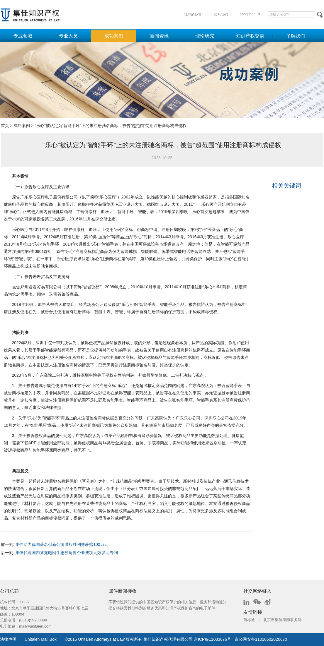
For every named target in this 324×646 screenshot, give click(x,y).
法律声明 (8, 639)
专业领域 (22, 35)
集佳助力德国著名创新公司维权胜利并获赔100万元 (61, 544)
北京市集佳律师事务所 (282, 620)
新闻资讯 (159, 35)
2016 (72, 639)
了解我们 (295, 35)
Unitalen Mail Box (41, 639)
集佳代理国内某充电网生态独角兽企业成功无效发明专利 (66, 552)
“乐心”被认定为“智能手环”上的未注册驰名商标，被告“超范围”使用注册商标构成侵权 (110, 125)
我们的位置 (193, 15)
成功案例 (113, 35)
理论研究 (204, 35)
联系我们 (221, 15)
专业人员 (68, 35)
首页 (5, 125)
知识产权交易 (250, 35)
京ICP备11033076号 (212, 639)
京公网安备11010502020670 (261, 639)
